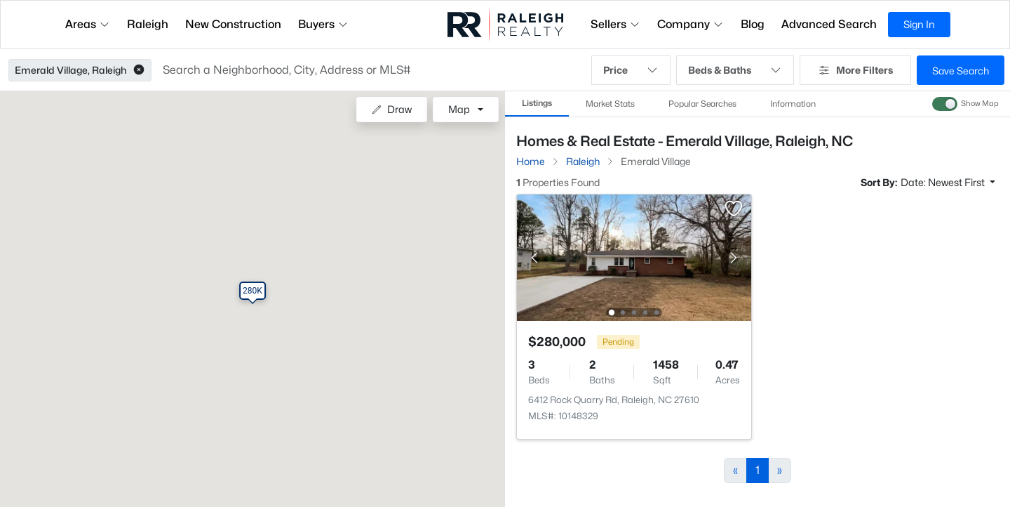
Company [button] (690, 24)
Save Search (960, 71)
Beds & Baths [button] (735, 70)
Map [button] (459, 109)
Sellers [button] (615, 24)
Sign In (919, 24)
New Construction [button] (233, 24)
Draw (392, 109)
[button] (139, 70)
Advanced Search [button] (829, 24)
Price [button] (631, 70)
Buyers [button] (323, 24)
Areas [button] (87, 24)
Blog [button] (753, 24)
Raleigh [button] (147, 24)
